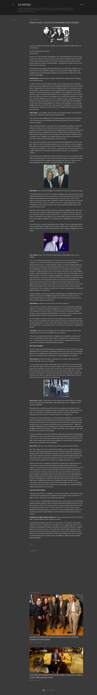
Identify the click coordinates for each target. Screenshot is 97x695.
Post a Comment (37, 642)
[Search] (82, 5)
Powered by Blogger (48, 690)
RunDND (24, 4)
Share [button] (13, 19)
